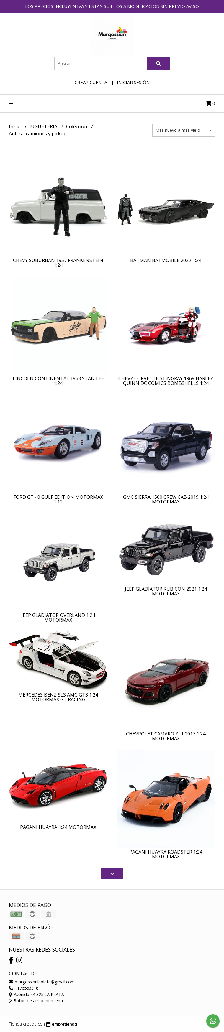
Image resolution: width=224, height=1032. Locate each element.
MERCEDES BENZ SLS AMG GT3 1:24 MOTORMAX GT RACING (58, 697)
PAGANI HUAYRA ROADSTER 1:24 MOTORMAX (165, 854)
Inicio (15, 126)
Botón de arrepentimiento (37, 1000)
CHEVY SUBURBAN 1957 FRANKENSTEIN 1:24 (58, 262)
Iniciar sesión (133, 82)
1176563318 (23, 988)
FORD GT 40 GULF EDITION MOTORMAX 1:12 (58, 499)
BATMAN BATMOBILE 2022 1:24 (165, 260)
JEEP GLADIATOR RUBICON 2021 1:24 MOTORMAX (166, 591)
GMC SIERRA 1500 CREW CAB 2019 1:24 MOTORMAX (166, 499)
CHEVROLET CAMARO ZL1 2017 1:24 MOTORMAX (165, 736)
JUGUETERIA (44, 126)
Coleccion (77, 126)
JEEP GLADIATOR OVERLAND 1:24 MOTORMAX (58, 617)
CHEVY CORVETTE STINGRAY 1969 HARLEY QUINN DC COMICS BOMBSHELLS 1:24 (165, 380)
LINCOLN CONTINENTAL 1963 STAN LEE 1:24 (58, 380)
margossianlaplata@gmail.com (42, 982)
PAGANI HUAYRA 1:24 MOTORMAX (58, 827)
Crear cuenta (91, 82)
